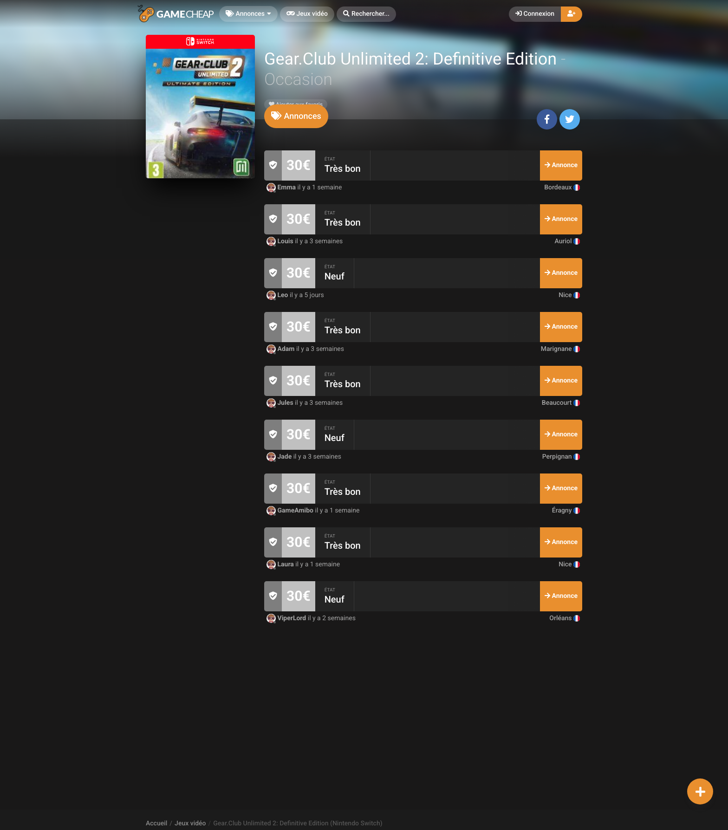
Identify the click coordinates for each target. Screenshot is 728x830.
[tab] (296, 116)
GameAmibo (290, 510)
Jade (279, 456)
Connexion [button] (534, 14)
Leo (278, 295)
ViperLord (287, 618)
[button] (366, 14)
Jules (280, 403)
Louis (280, 241)
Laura (280, 564)
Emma (282, 187)
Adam (281, 349)
